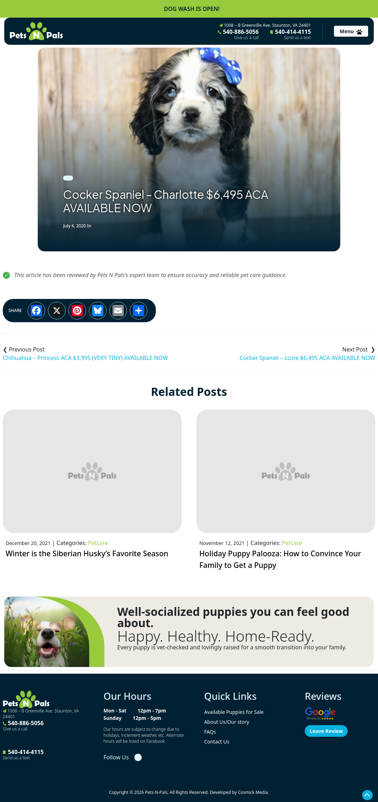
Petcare (98, 543)
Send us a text (297, 37)
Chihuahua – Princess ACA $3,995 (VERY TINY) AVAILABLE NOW (85, 358)
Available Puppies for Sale (234, 712)
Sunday (112, 718)
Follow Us (116, 757)
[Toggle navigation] (351, 31)
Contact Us (216, 741)
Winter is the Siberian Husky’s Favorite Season (87, 553)
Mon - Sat (114, 710)
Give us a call (246, 37)
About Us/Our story (226, 721)
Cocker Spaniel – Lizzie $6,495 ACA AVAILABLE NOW (307, 358)
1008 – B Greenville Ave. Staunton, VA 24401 (265, 25)
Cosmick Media (253, 792)
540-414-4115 (290, 34)
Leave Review (326, 731)
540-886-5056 (238, 34)
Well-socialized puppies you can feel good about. (233, 617)
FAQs (210, 731)
